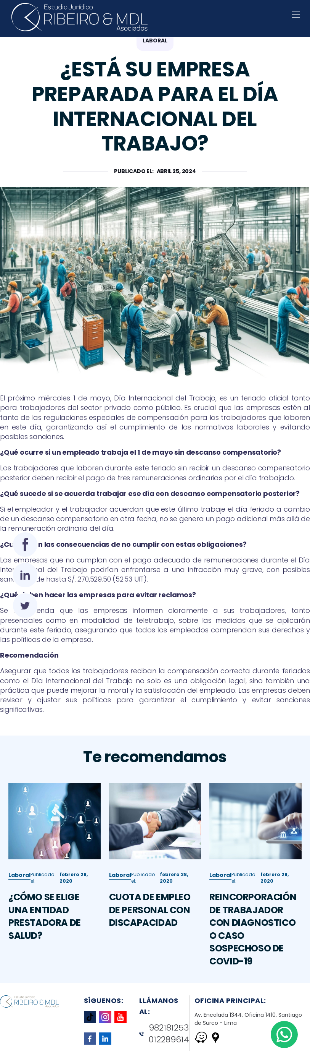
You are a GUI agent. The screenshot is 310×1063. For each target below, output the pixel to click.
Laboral (19, 880)
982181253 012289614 (164, 1033)
